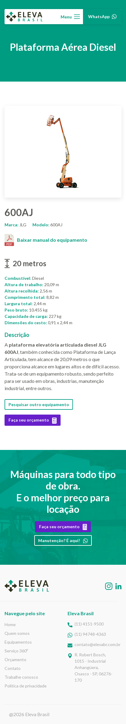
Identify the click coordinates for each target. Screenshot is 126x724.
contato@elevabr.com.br (98, 644)
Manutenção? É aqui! (63, 540)
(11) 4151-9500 (89, 623)
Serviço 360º (16, 650)
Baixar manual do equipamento (46, 240)
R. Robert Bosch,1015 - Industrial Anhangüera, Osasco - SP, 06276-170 (93, 667)
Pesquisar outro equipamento (38, 404)
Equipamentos (18, 642)
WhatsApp (101, 16)
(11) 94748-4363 (90, 634)
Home (10, 624)
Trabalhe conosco (21, 677)
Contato (13, 668)
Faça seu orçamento (32, 420)
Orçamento (15, 659)
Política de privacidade (26, 685)
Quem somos (17, 633)
